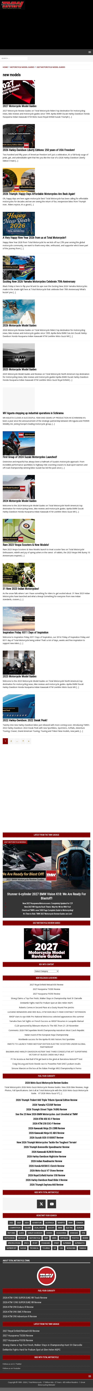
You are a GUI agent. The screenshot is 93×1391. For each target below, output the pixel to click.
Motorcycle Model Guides (22, 67)
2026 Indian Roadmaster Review (46, 1161)
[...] (60, 1093)
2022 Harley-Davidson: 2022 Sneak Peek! (25, 720)
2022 (11, 1223)
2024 (26, 1223)
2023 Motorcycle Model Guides (19, 676)
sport (34, 1243)
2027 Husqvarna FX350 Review (46, 993)
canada (79, 1223)
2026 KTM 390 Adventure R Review (20, 1316)
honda (49, 1233)
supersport (11, 1248)
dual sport (39, 1228)
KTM (83, 1233)
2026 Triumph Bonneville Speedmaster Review (46, 1147)
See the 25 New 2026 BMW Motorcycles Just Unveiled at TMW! (46, 1114)
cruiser (27, 1228)
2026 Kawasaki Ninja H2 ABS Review (46, 1133)
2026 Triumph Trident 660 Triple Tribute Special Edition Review (46, 1100)
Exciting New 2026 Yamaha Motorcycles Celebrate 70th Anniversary (39, 281)
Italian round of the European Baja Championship (46, 1035)
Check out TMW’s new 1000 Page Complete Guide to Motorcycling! (47, 910)
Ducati (51, 1228)
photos (75, 1238)
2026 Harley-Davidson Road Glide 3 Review (46, 1180)
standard (45, 1243)
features (11, 1233)
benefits (61, 1223)
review (85, 1238)
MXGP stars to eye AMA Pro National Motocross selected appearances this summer (46, 1016)
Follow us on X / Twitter (12, 1364)
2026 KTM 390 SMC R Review (17, 1311)
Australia (49, 1223)
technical (34, 1248)
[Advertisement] (46, 29)
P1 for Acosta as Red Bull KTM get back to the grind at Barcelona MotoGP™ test (46, 1059)
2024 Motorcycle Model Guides (19, 501)
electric (69, 1228)
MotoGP (22, 1238)
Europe (80, 1228)
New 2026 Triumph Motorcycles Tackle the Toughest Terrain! (46, 1142)
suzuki (23, 1248)
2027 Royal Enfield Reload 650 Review (46, 984)
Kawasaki (74, 1233)
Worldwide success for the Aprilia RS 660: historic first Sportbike (46, 1039)
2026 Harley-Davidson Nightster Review (46, 1156)
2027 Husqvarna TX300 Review (46, 989)
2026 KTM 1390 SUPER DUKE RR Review (22, 1302)
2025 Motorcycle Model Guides (19, 369)
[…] (70, 117)
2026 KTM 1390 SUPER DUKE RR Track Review (25, 1297)
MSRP (46, 1238)
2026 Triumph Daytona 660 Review (46, 1184)
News (54, 1238)
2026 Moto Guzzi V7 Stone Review (46, 1170)
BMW (70, 1223)
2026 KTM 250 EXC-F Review (46, 1123)
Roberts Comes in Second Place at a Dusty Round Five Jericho (46, 1007)
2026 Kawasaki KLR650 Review (46, 1151)
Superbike (67, 1243)
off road (64, 1238)
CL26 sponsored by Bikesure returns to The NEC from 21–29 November (47, 1025)
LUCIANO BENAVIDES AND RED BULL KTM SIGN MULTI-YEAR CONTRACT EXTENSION (47, 1012)
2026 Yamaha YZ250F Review (46, 1104)
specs (26, 1243)
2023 (19, 1223)
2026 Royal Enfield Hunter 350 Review (46, 1175)
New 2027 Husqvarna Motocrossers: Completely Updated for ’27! (48, 903)
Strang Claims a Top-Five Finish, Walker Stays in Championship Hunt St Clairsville (46, 998)
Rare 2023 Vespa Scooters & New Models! (26, 544)
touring (46, 1248)
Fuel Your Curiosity (46, 1076)
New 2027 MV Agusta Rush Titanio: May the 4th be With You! (47, 907)
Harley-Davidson (35, 1233)
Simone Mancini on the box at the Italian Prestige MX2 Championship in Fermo (46, 1068)
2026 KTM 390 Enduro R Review (18, 1307)
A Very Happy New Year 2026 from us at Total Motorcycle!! (34, 237)
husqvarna (61, 1233)
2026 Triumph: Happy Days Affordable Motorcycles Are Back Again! (39, 194)
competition (15, 1228)
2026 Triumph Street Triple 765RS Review (46, 1109)
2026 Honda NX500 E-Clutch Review (46, 1166)
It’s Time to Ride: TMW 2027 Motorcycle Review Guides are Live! (47, 914)
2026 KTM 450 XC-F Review (46, 1118)
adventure (37, 1223)
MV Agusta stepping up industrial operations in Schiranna (33, 413)
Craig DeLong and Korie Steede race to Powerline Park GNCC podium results (46, 1063)
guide (21, 1233)
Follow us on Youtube (11, 1368)
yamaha (82, 1248)
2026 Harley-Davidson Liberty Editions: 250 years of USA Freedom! (39, 150)
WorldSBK (71, 1248)
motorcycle (34, 1238)
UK (55, 1248)
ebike (60, 1228)
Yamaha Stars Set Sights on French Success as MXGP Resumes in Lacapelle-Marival (46, 1021)
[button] (89, 52)
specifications (14, 1243)
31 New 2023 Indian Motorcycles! (21, 588)
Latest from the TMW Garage (46, 835)
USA (61, 1248)
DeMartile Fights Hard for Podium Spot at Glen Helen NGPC (46, 1003)
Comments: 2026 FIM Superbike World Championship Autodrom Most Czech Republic (46, 1030)
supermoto (80, 1243)
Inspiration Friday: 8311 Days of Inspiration (25, 632)
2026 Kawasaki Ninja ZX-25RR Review (46, 1128)
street (56, 1243)
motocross (9, 1238)
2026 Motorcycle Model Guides (19, 325)
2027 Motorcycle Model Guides (51, 67)
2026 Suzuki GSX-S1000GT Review (46, 1137)
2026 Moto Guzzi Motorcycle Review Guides (46, 1082)
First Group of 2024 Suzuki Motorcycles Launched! (30, 457)
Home (5, 67)
